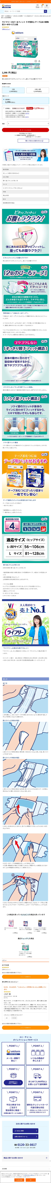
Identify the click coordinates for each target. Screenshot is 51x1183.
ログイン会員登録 (37, 6)
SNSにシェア (39, 61)
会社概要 (4, 1168)
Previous (11, 45)
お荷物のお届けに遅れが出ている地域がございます (25, 1)
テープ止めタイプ (28, 16)
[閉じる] (48, 1174)
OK (30, 1180)
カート (42, 6)
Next (39, 45)
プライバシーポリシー (29, 1175)
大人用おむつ (8, 16)
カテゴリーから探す (18, 16)
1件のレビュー (6, 29)
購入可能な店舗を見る (33, 141)
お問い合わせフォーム (21, 1136)
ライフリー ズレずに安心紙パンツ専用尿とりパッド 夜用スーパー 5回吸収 (39, 929)
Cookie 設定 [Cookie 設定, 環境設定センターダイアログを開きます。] (19, 1180)
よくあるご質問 (19, 1131)
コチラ (27, 113)
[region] (25, 1177)
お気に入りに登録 (36, 61)
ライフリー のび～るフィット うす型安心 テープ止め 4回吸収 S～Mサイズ (25, 953)
